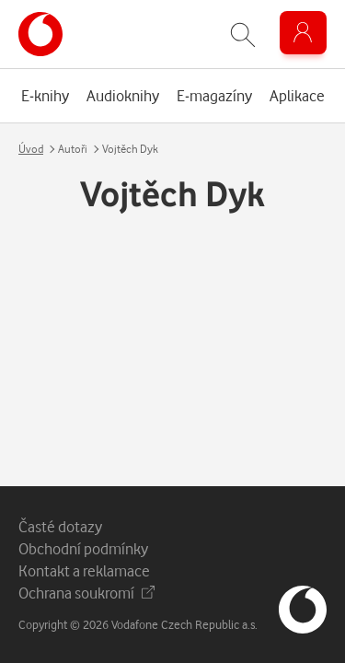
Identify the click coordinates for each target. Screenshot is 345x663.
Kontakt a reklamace (84, 570)
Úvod (30, 149)
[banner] (40, 34)
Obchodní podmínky (83, 548)
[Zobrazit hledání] (243, 34)
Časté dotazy (60, 526)
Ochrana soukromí (86, 592)
